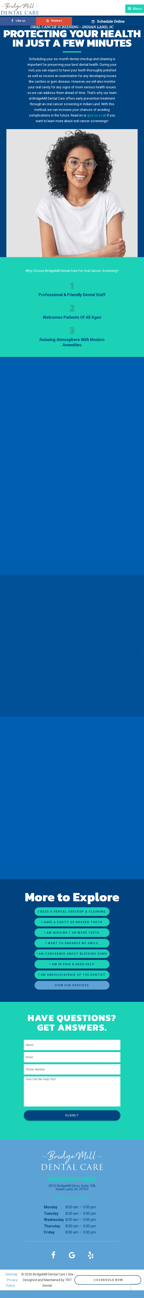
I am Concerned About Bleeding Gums (72, 953)
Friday (49, 1232)
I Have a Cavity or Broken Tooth (72, 922)
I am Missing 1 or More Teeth (72, 932)
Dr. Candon (120, 676)
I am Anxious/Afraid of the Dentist (72, 974)
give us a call (97, 115)
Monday (51, 1207)
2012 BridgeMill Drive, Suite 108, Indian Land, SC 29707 (72, 1187)
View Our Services (72, 985)
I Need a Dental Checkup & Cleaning (72, 911)
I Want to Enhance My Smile (72, 943)
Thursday (52, 1226)
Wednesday (54, 1219)
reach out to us (37, 844)
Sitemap (11, 1274)
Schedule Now (108, 1279)
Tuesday (51, 1213)
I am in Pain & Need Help (72, 964)
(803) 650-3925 (72, 1179)
